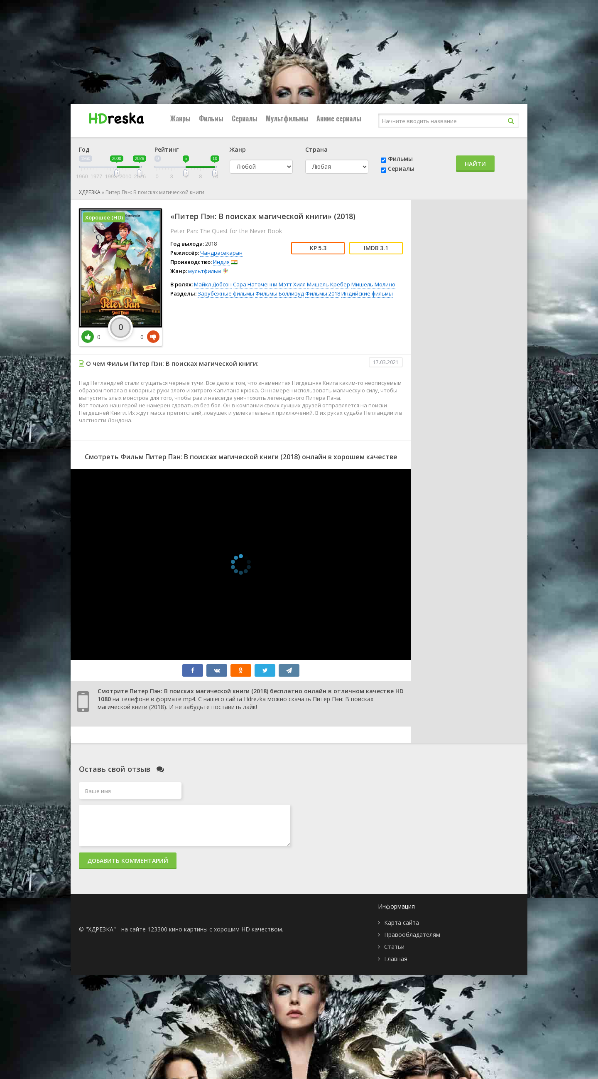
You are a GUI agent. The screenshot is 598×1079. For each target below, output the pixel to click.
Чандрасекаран (221, 252)
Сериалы (244, 118)
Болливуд (291, 293)
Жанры (180, 118)
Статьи (394, 947)
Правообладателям (412, 935)
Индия (221, 262)
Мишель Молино (373, 284)
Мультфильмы (287, 118)
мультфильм (204, 271)
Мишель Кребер (328, 284)
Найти (475, 164)
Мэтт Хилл (292, 284)
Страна (316, 149)
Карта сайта (401, 922)
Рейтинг (166, 149)
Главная (395, 959)
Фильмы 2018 (322, 293)
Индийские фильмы (367, 293)
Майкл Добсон (213, 284)
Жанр (238, 149)
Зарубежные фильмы (226, 293)
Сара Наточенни (255, 284)
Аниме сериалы (338, 118)
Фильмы (211, 118)
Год (84, 149)
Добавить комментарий (127, 861)
